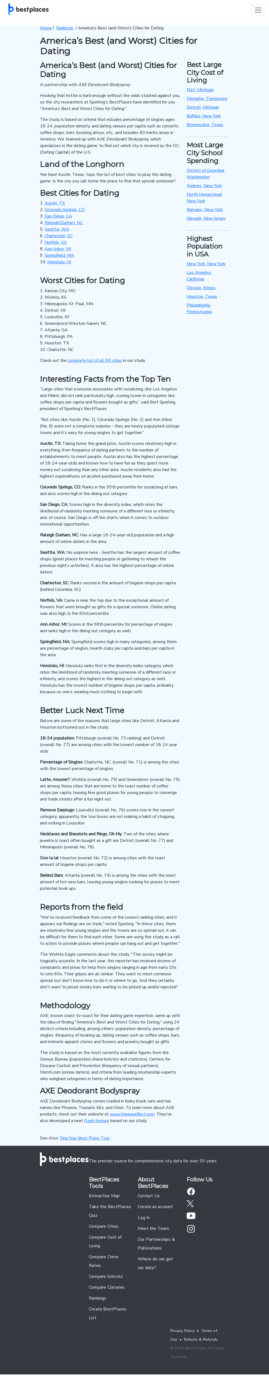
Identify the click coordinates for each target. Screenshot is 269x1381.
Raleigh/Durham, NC (64, 223)
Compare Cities (103, 1226)
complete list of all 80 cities (95, 360)
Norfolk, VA (56, 242)
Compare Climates (107, 1287)
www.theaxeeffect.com (132, 1114)
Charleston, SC (59, 236)
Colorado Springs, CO (65, 210)
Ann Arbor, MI (58, 249)
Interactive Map (104, 1196)
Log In (144, 1218)
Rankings (98, 1298)
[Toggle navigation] (258, 10)
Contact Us (149, 1196)
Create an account (155, 1207)
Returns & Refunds (201, 1339)
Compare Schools (106, 1276)
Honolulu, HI (59, 262)
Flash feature (96, 1121)
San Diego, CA (58, 216)
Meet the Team (153, 1229)
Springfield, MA (59, 255)
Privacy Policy (182, 1330)
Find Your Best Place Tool (85, 1138)
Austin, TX (55, 203)
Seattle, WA (57, 229)
